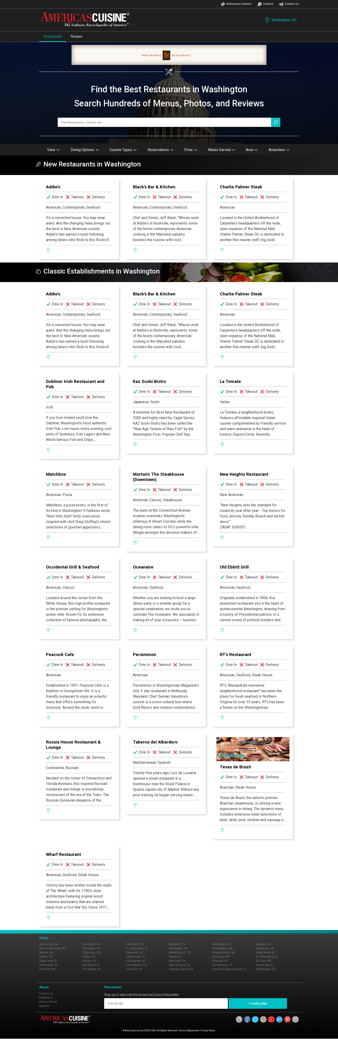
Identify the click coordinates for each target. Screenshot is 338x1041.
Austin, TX (45, 956)
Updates (44, 1006)
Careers (265, 4)
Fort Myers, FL (91, 965)
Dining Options (85, 150)
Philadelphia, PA (222, 948)
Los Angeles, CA (136, 965)
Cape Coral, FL (48, 960)
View (53, 150)
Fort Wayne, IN (91, 969)
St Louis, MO (264, 960)
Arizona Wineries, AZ (52, 948)
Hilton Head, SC (135, 956)
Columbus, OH (91, 952)
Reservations (161, 150)
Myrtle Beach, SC (180, 952)
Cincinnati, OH (91, 944)
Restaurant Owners (236, 4)
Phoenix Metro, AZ (223, 952)
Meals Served (221, 150)
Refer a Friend (48, 1001)
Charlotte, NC (47, 969)
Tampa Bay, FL (265, 965)
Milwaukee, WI (178, 948)
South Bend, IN (265, 952)
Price (191, 150)
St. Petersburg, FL (267, 956)
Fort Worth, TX (135, 944)
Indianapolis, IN (135, 960)
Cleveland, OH (91, 948)
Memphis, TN (177, 944)
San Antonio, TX (222, 965)
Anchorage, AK (48, 944)
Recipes (76, 36)
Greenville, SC (134, 952)
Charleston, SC (48, 965)
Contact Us (289, 4)
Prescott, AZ (220, 960)
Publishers (45, 997)
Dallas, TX (88, 956)
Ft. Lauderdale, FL (137, 948)
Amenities (279, 150)
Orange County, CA (181, 969)
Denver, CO (89, 960)
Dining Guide (53, 36)
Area (252, 150)
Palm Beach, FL (222, 944)
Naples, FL (175, 956)
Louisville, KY (134, 969)
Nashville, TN (177, 960)
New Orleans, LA (179, 965)
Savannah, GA (264, 948)
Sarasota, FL (263, 944)
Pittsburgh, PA (221, 956)
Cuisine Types (123, 150)
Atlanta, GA (46, 952)
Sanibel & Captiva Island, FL (229, 969)
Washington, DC (280, 20)
